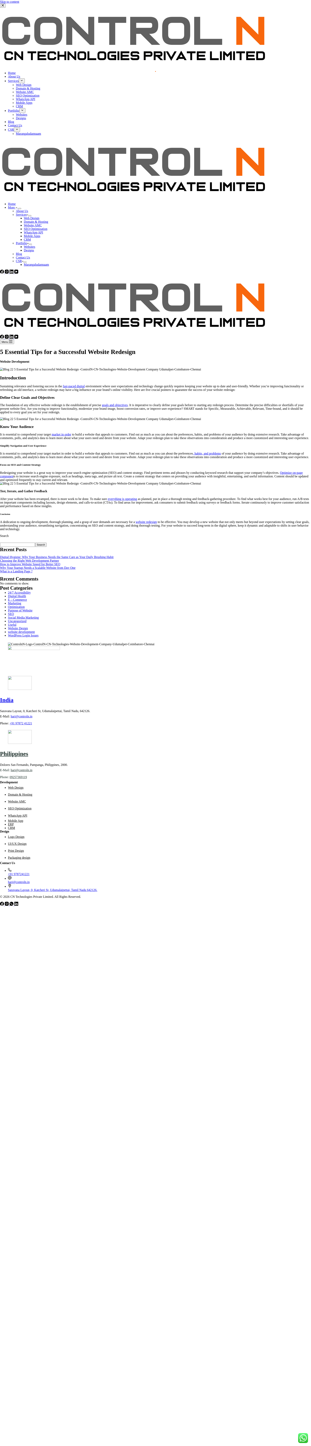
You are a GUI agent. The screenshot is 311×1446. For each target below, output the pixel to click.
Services (22, 214)
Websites (29, 246)
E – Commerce (17, 599)
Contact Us (23, 257)
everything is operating (122, 499)
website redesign (146, 522)
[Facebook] (2, 272)
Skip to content (9, 1)
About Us (22, 211)
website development (21, 632)
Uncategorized (17, 621)
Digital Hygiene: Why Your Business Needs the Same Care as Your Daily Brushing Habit (57, 557)
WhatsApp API (33, 232)
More (13, 207)
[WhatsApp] (12, 904)
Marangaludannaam (36, 264)
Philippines (14, 754)
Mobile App (15, 820)
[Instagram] (7, 272)
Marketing (14, 603)
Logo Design (16, 836)
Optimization (16, 607)
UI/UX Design (17, 843)
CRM (27, 239)
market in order (61, 434)
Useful (12, 624)
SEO (11, 614)
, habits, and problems (207, 453)
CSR (19, 261)
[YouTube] (16, 272)
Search (4, 535)
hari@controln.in (21, 716)
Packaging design (19, 857)
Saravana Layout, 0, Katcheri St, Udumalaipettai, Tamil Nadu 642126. (52, 890)
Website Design (18, 628)
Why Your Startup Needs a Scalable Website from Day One (38, 567)
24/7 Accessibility (19, 592)
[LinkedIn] (12, 272)
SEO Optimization (35, 229)
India (6, 700)
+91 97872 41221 (21, 723)
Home (12, 204)
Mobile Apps (32, 236)
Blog (19, 254)
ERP (11, 824)
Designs (29, 250)
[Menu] (7, 341)
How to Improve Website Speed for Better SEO (30, 564)
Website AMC (33, 225)
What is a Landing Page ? (16, 571)
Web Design (31, 218)
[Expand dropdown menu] (19, 208)
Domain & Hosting (36, 221)
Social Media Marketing (23, 617)
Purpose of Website (20, 610)
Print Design (16, 850)
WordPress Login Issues (23, 635)
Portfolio (22, 243)
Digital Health (17, 596)
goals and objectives (115, 405)
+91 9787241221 (19, 874)
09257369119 (18, 777)
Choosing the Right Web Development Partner (29, 560)
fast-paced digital (74, 386)
